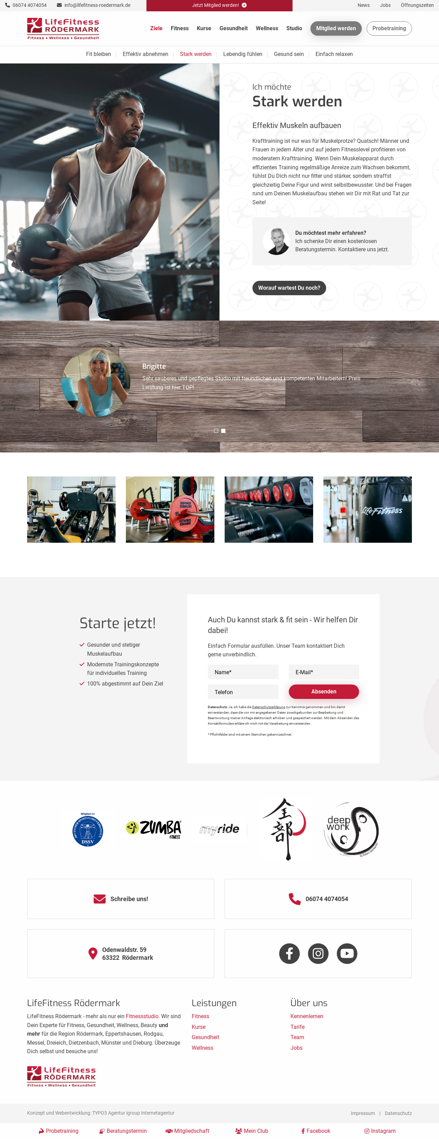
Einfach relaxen (334, 54)
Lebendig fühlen (242, 54)
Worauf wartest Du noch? (289, 288)
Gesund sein (289, 54)
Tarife (297, 1027)
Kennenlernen (306, 1016)
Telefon (224, 692)
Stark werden (196, 54)
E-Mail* (304, 672)
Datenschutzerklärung (268, 707)
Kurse (204, 28)
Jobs (296, 1048)
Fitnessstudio (142, 1016)
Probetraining (389, 28)
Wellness (267, 28)
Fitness (180, 28)
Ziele (156, 28)
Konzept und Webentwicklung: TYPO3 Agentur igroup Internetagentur (101, 1113)
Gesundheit (234, 28)
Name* (223, 672)
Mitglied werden (336, 28)
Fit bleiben (98, 54)
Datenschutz (398, 1113)
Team (297, 1037)
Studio (294, 28)
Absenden (323, 691)
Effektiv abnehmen (145, 54)
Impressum (363, 1113)
